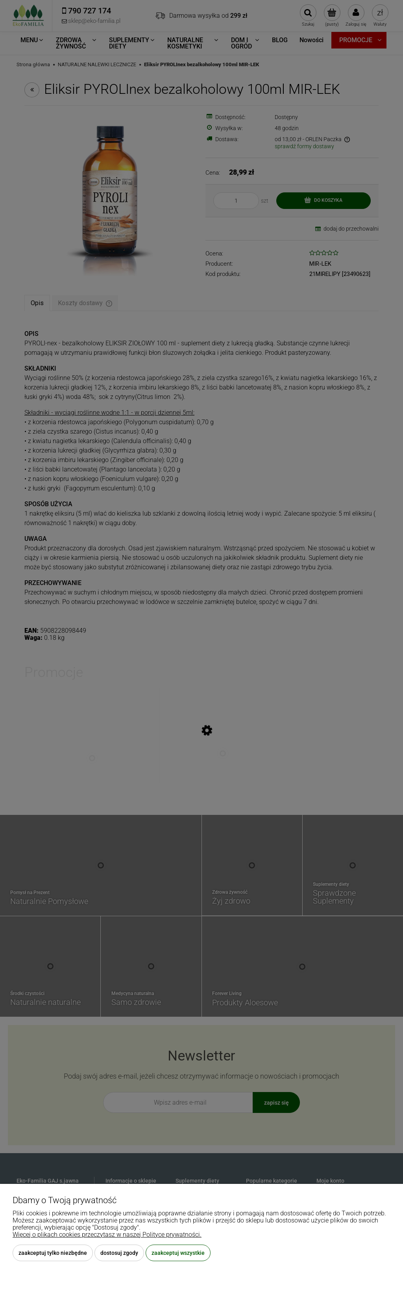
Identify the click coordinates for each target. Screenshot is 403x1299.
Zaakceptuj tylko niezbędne (52, 1253)
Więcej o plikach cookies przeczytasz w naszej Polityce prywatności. (107, 1234)
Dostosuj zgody (119, 1253)
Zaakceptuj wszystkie (178, 1253)
